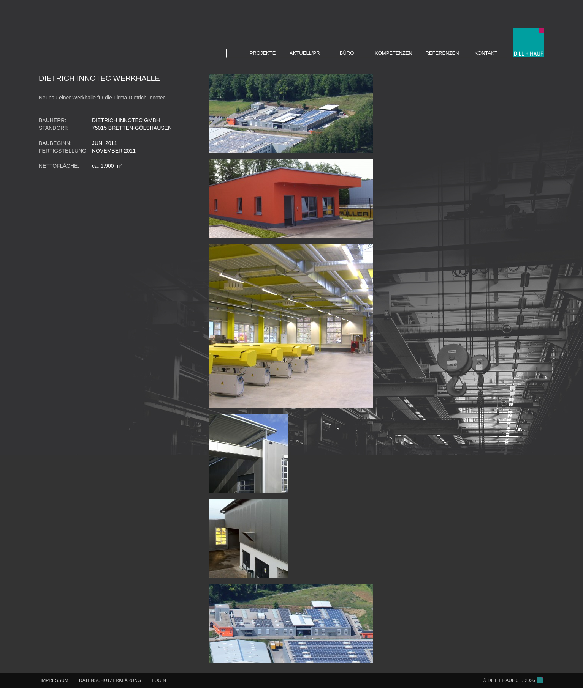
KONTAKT (485, 53)
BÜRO (347, 53)
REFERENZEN (442, 53)
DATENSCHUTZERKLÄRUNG (110, 680)
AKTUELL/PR (305, 53)
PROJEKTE (263, 53)
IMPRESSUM (54, 680)
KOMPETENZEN (393, 53)
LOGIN (159, 680)
